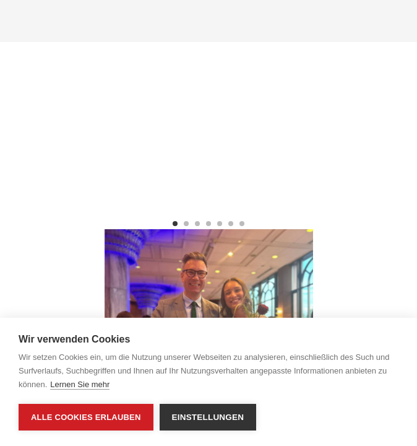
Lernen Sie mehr (80, 384)
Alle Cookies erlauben (86, 417)
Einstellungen (208, 417)
